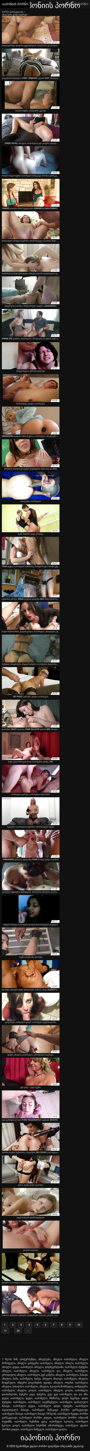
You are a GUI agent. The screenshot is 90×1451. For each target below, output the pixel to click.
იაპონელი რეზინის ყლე (30, 1421)
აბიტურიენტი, (28, 1359)
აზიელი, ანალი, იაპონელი (71, 1363)
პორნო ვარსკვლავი (13, 12)
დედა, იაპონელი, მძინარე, (43, 1398)
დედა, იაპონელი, (13, 1398)
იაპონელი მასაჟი (12, 1413)
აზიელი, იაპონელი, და (44, 1370)
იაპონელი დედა (24, 1405)
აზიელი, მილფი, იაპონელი (59, 1378)
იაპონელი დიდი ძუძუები (55, 1405)
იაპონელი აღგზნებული (43, 1402)
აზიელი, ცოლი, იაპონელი (34, 1390)
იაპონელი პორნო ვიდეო (35, 1417)
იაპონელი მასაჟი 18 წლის (40, 1413)
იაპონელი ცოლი (55, 1429)
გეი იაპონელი (63, 1394)
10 (78, 1325)
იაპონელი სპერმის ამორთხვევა (42, 1425)
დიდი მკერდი (70, 1398)
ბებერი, (41, 1394)
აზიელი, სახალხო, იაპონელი (20, 1386)
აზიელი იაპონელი (65, 1359)
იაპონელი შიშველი (32, 1429)
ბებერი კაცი (27, 1394)
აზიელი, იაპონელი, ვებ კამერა (35, 1374)
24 (18, 1330)
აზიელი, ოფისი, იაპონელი (71, 1382)
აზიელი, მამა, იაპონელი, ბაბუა (21, 1378)
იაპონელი (19, 1402)
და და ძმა (81, 1394)
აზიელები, (44, 1359)
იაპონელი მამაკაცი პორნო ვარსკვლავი (60, 1409)
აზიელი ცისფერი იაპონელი (34, 1363)
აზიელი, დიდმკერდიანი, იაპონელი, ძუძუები (61, 1366)
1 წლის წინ (9, 1359)
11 (5, 1330)
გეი (50, 1394)
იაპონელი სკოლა (61, 1421)
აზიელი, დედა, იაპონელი (17, 1366)
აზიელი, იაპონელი (14, 1370)
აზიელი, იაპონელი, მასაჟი (71, 1374)
